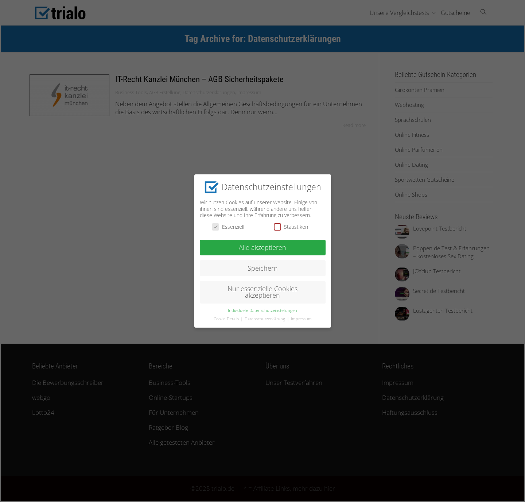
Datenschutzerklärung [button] (265, 317)
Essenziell (228, 225)
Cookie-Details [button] (227, 317)
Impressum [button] (301, 317)
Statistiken (291, 225)
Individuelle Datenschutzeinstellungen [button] (262, 308)
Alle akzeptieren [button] (262, 245)
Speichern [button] (263, 266)
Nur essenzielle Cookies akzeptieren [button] (263, 290)
